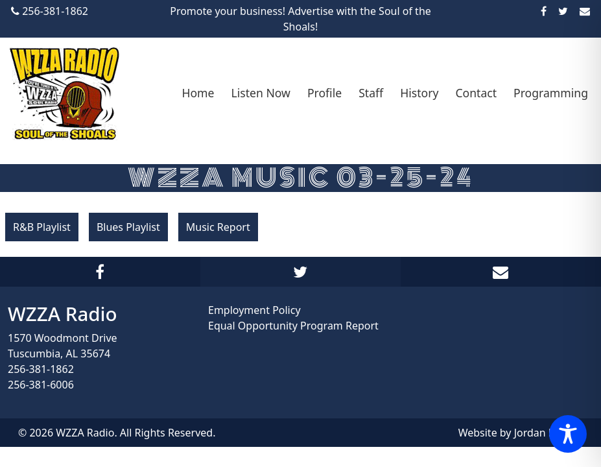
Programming (550, 93)
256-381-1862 (41, 369)
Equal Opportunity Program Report (293, 325)
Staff (371, 93)
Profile (324, 93)
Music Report (218, 227)
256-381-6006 (41, 384)
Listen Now (260, 93)
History (419, 93)
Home (198, 93)
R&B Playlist (42, 227)
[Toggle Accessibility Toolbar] (568, 434)
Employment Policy (254, 310)
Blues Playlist (128, 227)
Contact (476, 93)
